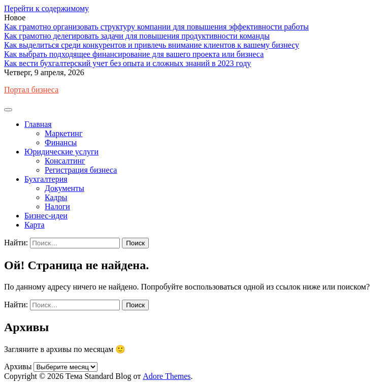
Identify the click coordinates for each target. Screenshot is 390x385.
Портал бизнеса (31, 89)
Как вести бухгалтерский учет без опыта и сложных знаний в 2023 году (127, 63)
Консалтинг (65, 160)
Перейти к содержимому (46, 8)
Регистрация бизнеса (81, 170)
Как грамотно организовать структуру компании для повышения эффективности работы (156, 26)
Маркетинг (63, 133)
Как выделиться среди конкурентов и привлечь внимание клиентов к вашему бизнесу (151, 45)
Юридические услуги (61, 151)
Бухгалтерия (46, 179)
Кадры (56, 197)
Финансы (61, 142)
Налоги (57, 206)
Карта (34, 224)
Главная (38, 124)
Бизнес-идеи (46, 215)
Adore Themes (166, 376)
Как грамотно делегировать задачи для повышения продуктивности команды (137, 35)
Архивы (17, 366)
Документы (64, 188)
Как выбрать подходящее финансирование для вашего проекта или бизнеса (134, 54)
